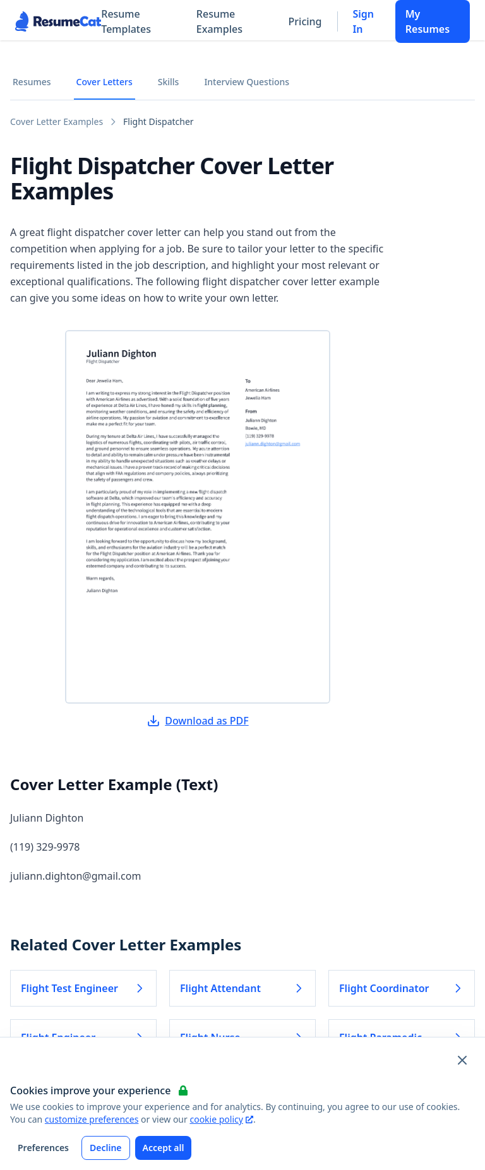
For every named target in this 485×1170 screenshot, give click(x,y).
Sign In (363, 21)
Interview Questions (246, 82)
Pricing (305, 21)
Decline (106, 1148)
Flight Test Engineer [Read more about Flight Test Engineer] (83, 988)
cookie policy (221, 1119)
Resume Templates (126, 21)
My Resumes (427, 21)
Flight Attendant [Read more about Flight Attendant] (242, 988)
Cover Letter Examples (56, 121)
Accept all (163, 1148)
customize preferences (92, 1119)
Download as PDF (197, 721)
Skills (168, 82)
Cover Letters (104, 82)
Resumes (32, 82)
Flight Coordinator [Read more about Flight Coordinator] (401, 988)
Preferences (43, 1148)
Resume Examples (219, 21)
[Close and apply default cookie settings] (462, 1060)
